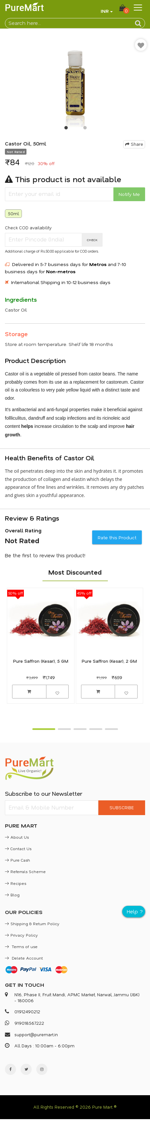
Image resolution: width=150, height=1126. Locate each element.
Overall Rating (23, 530)
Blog (12, 894)
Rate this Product (117, 537)
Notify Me (129, 194)
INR (105, 11)
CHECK (92, 240)
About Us (17, 837)
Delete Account (24, 958)
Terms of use (21, 946)
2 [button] (84, 129)
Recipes (15, 883)
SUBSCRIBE (121, 807)
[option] (75, 81)
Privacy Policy (21, 935)
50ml (13, 213)
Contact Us (18, 848)
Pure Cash (17, 860)
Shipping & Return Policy (32, 923)
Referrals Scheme (25, 871)
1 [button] (66, 129)
